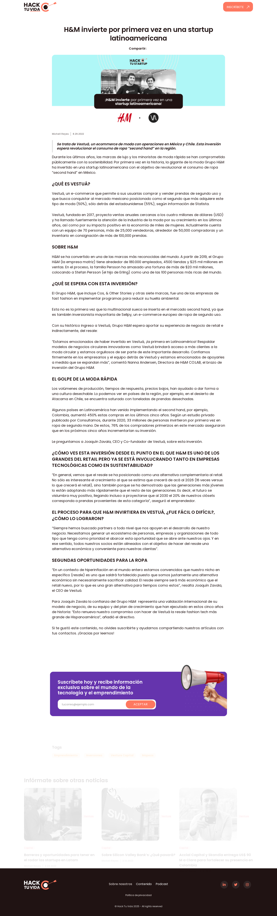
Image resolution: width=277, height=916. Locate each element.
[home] (51, 7)
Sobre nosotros (120, 884)
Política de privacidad (138, 895)
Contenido (144, 884)
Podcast (162, 884)
